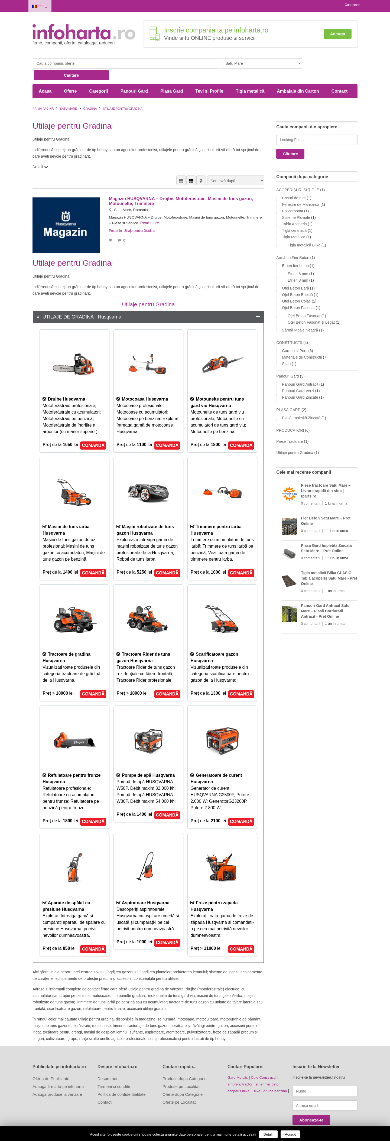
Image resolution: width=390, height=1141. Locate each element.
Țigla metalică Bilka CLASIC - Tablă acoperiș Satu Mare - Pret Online (329, 563)
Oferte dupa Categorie (182, 1079)
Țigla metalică (250, 76)
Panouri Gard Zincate (300, 382)
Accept (290, 1134)
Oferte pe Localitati (179, 1087)
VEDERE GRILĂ (181, 165)
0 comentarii (310, 488)
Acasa (45, 76)
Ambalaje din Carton (298, 76)
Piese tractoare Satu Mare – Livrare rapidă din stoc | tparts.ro (325, 475)
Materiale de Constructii (302, 342)
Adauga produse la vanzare (57, 1079)
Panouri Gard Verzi (298, 376)
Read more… (169, 208)
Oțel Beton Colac (296, 286)
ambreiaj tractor (240, 1069)
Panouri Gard (134, 76)
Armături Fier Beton (292, 242)
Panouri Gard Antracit (300, 369)
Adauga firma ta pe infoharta (58, 1071)
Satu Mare (49, 5)
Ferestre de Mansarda (300, 189)
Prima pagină (43, 93)
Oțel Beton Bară (295, 273)
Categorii (98, 76)
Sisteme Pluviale (296, 202)
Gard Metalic (238, 1062)
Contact (340, 76)
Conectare (352, 5)
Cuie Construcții (265, 1062)
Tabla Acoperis (294, 209)
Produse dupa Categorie (184, 1063)
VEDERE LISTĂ (191, 165)
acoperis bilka (239, 1075)
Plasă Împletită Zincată (301, 403)
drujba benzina (277, 1075)
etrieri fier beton (270, 1069)
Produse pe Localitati (181, 1071)
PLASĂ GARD (288, 395)
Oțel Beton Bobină (297, 280)
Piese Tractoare (289, 426)
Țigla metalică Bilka (304, 230)
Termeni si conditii (114, 1071)
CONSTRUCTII (289, 328)
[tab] (148, 302)
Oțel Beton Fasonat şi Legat (311, 307)
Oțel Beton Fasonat (298, 293)
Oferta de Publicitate (50, 1063)
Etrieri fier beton (295, 251)
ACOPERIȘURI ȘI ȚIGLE (297, 175)
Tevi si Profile (209, 76)
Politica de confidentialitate (122, 1079)
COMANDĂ (93, 430)
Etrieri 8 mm (298, 265)
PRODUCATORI (290, 415)
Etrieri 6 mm (298, 259)
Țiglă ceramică (294, 215)
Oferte (70, 76)
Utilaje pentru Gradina (139, 215)
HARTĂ (201, 165)
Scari (286, 349)
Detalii (268, 1134)
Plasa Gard (171, 76)
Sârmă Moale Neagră (300, 315)
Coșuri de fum (294, 183)
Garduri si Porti (294, 336)
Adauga (337, 32)
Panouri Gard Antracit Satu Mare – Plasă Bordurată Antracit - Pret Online (325, 596)
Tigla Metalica (293, 222)
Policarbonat (292, 196)
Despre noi (107, 1063)
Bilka (258, 1075)
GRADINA (90, 93)
